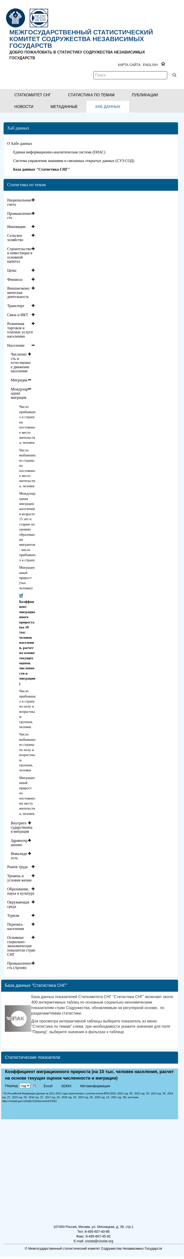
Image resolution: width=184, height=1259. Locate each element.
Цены (11, 270)
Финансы (14, 279)
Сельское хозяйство (15, 237)
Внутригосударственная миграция (21, 827)
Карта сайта (129, 65)
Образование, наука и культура (20, 891)
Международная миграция (19, 393)
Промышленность (19, 215)
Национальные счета (19, 202)
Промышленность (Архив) (19, 965)
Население (15, 345)
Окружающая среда (18, 904)
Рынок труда (17, 867)
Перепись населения (15, 926)
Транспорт (15, 306)
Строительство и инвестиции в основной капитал (19, 255)
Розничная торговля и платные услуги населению (20, 330)
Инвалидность (19, 856)
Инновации (16, 227)
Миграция (19, 380)
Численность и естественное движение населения (21, 362)
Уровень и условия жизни (19, 878)
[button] (32, 95)
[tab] (22, 202)
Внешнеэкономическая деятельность (18, 292)
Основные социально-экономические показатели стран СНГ (21, 945)
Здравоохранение (19, 842)
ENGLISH (150, 65)
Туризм (13, 915)
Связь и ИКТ (17, 315)
